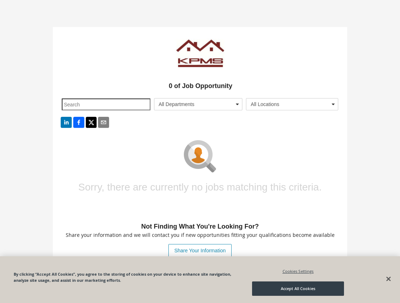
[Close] (388, 279)
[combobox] (198, 104)
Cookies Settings (298, 271)
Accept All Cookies (298, 288)
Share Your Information (199, 250)
